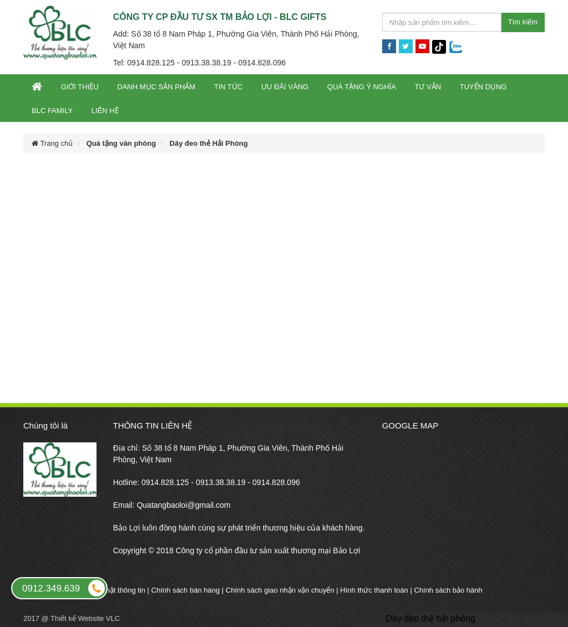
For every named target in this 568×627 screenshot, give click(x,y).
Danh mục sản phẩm (156, 87)
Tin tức (228, 87)
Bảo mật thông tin (117, 590)
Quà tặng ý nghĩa (361, 87)
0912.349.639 (64, 588)
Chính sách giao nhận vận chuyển (280, 590)
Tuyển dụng (483, 87)
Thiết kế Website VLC (85, 618)
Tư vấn (427, 87)
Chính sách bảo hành (448, 590)
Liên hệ (105, 110)
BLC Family (52, 110)
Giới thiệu (80, 87)
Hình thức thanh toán (374, 590)
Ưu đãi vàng (284, 87)
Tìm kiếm (522, 22)
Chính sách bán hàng (185, 590)
